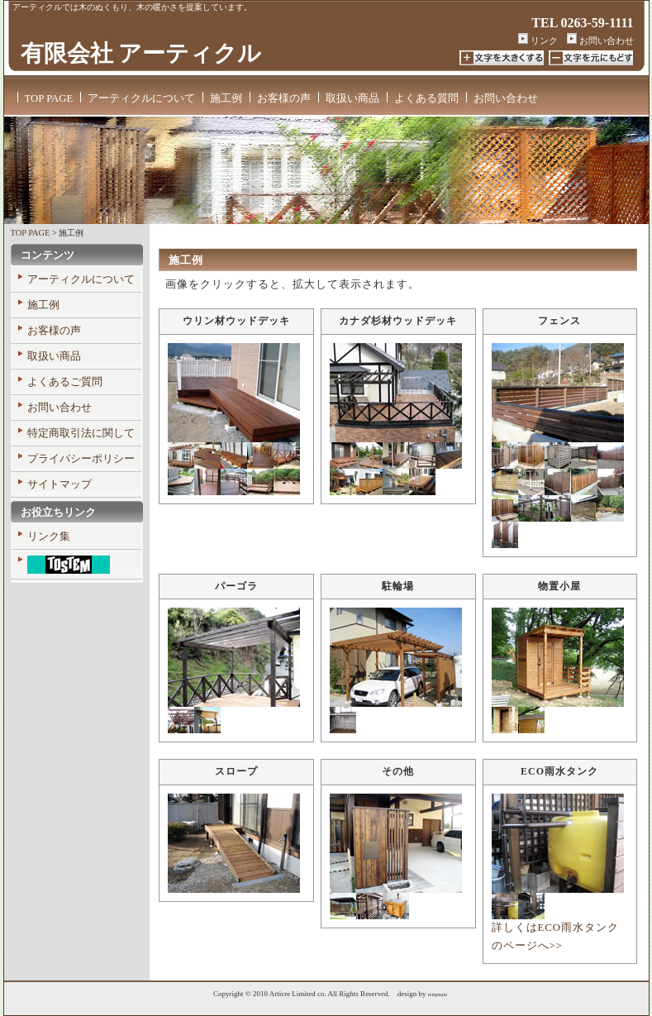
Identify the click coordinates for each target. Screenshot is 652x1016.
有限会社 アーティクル (141, 53)
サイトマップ (59, 484)
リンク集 (48, 536)
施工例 (226, 98)
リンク (538, 40)
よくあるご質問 (64, 382)
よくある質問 (426, 98)
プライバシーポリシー (81, 459)
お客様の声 (284, 98)
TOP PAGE (49, 98)
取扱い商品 (352, 98)
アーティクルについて (141, 98)
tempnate (437, 994)
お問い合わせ (600, 40)
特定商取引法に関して (81, 433)
